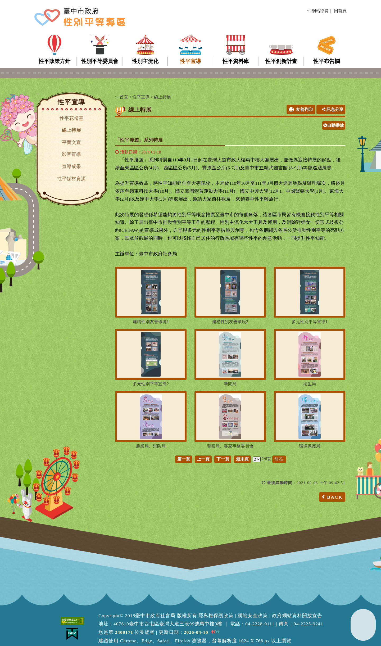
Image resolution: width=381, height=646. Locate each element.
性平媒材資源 (71, 178)
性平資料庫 (236, 61)
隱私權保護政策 (216, 615)
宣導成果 (71, 166)
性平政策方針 (54, 61)
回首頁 (340, 10)
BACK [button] (335, 497)
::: (309, 10)
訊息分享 (332, 109)
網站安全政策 (253, 615)
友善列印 (304, 109)
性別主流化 (145, 61)
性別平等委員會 (99, 61)
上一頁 (203, 459)
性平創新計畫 (281, 61)
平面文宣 (71, 142)
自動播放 (333, 125)
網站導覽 (320, 10)
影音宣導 (71, 154)
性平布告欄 (326, 61)
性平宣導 (190, 61)
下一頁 (222, 459)
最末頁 (242, 459)
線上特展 (71, 130)
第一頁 (183, 459)
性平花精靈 (71, 118)
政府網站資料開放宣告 (297, 615)
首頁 (124, 97)
